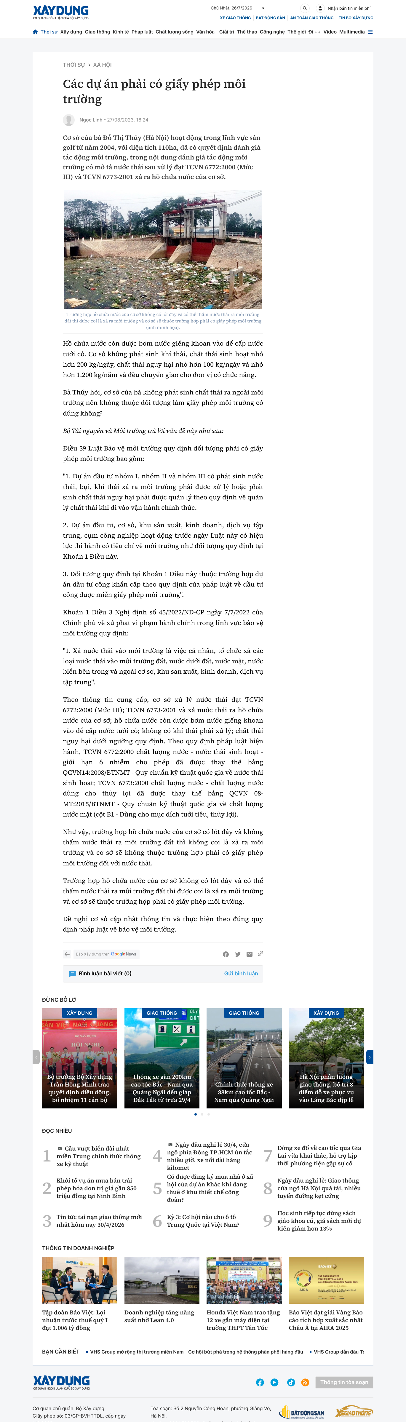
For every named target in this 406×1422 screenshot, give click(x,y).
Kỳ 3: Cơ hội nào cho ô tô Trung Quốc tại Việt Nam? (203, 1220)
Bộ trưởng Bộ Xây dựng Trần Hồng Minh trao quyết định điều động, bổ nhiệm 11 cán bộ (79, 1088)
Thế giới (296, 32)
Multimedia (352, 32)
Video (330, 32)
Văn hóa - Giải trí (215, 32)
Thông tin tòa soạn (344, 1382)
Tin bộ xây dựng (356, 18)
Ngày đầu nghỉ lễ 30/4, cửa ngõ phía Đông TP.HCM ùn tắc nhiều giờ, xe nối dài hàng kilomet (209, 1156)
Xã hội (102, 65)
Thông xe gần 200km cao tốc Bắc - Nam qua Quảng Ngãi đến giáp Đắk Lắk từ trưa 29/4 (162, 1088)
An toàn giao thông (311, 18)
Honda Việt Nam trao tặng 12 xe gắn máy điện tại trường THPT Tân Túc (243, 1320)
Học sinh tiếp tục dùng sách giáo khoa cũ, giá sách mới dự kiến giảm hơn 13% (319, 1220)
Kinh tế (121, 32)
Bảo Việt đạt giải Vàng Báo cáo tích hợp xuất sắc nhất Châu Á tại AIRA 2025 (326, 1320)
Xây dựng (71, 32)
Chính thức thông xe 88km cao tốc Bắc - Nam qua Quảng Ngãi (244, 1092)
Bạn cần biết (60, 1352)
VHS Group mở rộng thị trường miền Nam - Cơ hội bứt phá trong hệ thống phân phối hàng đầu (196, 1352)
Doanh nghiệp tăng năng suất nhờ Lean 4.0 (159, 1316)
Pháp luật (142, 32)
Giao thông (97, 32)
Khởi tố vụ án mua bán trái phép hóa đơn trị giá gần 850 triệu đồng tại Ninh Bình (97, 1188)
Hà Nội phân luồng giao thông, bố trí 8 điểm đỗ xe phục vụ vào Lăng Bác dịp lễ (326, 1088)
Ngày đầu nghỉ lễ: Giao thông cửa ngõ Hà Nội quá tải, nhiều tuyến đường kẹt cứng (319, 1188)
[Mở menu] (370, 32)
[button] (195, 1114)
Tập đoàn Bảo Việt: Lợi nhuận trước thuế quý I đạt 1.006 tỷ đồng (75, 1320)
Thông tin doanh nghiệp (78, 1248)
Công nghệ (272, 32)
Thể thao (247, 32)
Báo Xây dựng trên (106, 954)
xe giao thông (235, 18)
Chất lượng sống (175, 32)
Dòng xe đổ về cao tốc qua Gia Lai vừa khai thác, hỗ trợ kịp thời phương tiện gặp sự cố (319, 1155)
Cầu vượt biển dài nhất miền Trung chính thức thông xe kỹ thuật (99, 1156)
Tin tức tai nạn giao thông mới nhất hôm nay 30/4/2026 (99, 1220)
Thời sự (49, 32)
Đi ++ (315, 32)
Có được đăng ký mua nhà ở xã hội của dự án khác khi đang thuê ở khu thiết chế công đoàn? (210, 1188)
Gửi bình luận (241, 974)
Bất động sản (270, 18)
